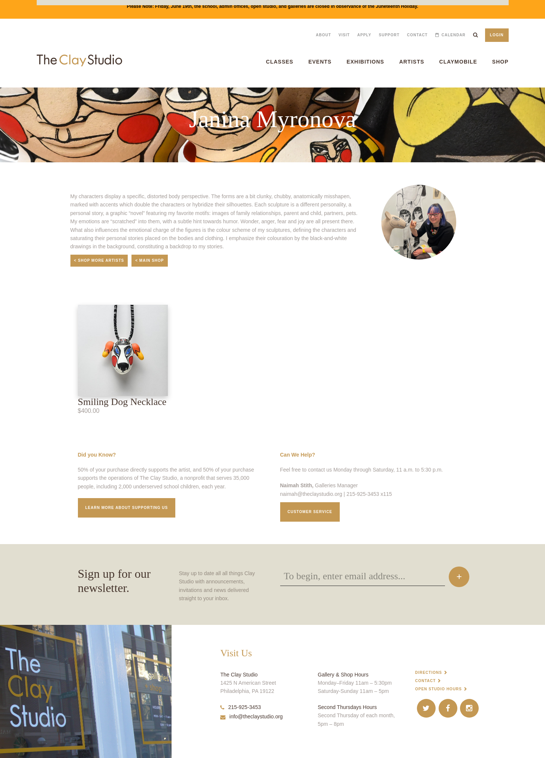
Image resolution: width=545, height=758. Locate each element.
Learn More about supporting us (126, 508)
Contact (417, 35)
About (323, 35)
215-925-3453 (240, 707)
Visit (344, 35)
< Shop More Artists (99, 260)
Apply (364, 35)
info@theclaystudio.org (251, 716)
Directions (428, 672)
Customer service (310, 512)
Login (497, 35)
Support (389, 35)
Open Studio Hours (438, 689)
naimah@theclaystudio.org (311, 494)
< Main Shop (149, 260)
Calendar (454, 35)
